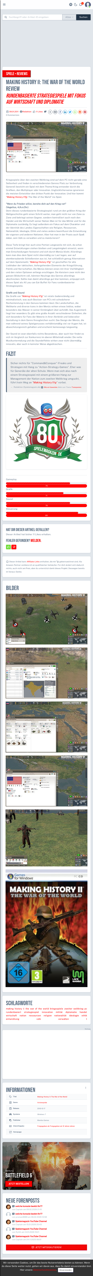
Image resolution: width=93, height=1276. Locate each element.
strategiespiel (31, 1012)
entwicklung (12, 1019)
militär (59, 1012)
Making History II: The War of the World (52, 1097)
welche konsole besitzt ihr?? (28, 1206)
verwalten (63, 1019)
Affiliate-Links (33, 562)
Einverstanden (66, 1270)
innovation (47, 1012)
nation (23, 1015)
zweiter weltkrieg (73, 1008)
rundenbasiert (13, 1012)
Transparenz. (76, 387)
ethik (84, 1015)
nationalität (60, 1015)
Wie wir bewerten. (51, 387)
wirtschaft (11, 1015)
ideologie (74, 1015)
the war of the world (37, 1008)
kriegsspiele (56, 1008)
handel (83, 1012)
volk (38, 1019)
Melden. (36, 540)
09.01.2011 (13, 112)
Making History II (17, 197)
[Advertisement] (47, 43)
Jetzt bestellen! (19, 1183)
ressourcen (35, 1015)
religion (48, 1015)
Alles (68, 17)
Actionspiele (42, 1102)
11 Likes (39, 112)
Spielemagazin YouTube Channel (31, 1221)
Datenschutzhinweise (44, 1270)
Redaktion (27, 112)
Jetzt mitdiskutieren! (47, 1247)
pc (85, 1008)
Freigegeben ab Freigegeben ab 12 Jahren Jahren (56, 1126)
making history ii (15, 1008)
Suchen (83, 17)
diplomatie (71, 1012)
